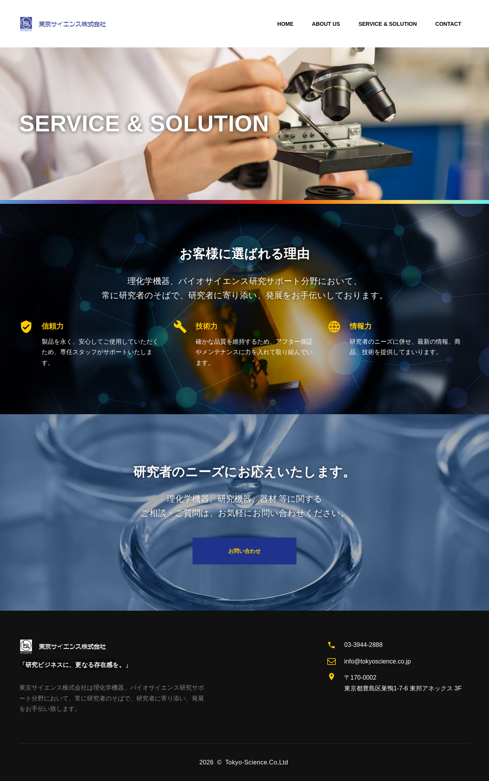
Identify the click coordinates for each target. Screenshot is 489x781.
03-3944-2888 (363, 645)
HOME (285, 24)
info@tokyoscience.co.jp (377, 661)
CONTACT (448, 24)
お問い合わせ (244, 551)
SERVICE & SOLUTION (387, 24)
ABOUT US (326, 24)
